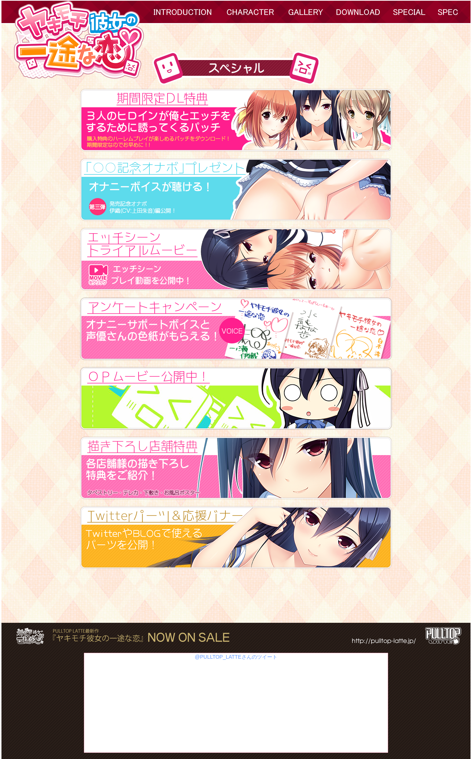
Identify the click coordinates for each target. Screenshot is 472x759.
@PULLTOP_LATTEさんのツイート (236, 657)
